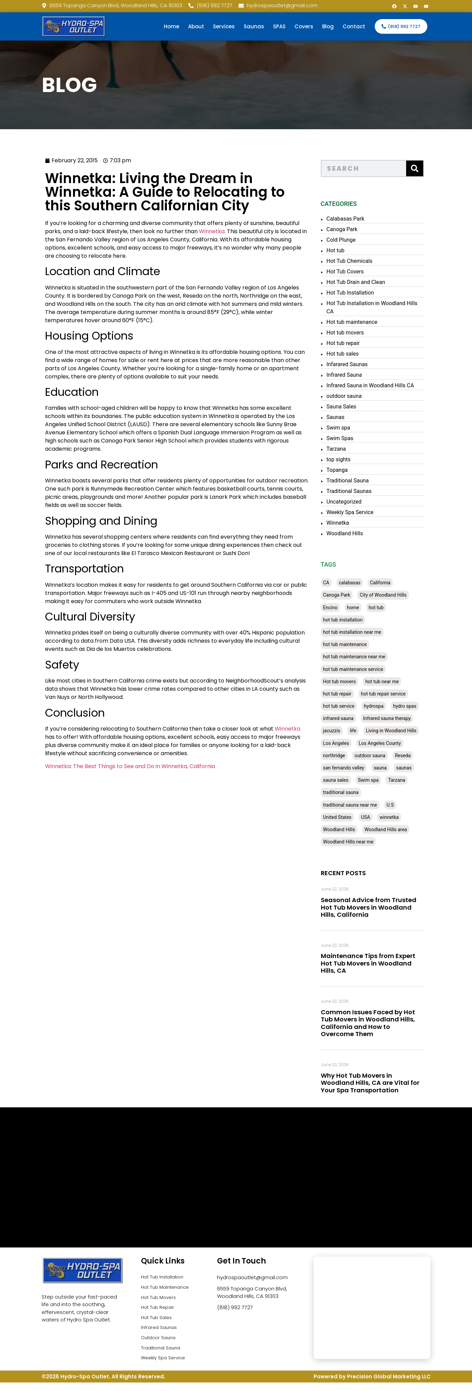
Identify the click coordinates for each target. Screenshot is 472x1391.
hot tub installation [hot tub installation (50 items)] (352, 620)
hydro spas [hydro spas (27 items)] (414, 706)
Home (171, 26)
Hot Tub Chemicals (359, 261)
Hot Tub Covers (354, 271)
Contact (354, 26)
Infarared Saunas (356, 364)
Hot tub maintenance (361, 322)
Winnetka (189, 231)
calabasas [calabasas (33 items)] (359, 582)
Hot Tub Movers (160, 1299)
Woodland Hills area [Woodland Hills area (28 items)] (395, 829)
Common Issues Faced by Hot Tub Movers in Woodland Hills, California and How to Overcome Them (377, 1023)
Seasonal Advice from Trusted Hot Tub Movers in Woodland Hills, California (378, 907)
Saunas (254, 26)
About (196, 26)
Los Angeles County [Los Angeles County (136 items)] (389, 743)
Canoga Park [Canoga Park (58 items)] (346, 595)
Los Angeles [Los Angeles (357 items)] (346, 743)
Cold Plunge (351, 240)
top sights (348, 459)
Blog (328, 26)
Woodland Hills (354, 533)
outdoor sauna (353, 396)
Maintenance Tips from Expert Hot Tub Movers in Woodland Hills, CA (377, 963)
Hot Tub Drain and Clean (365, 282)
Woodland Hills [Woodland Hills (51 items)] (349, 829)
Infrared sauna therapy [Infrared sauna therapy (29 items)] (396, 718)
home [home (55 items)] (363, 607)
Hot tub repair (353, 343)
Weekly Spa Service (359, 512)
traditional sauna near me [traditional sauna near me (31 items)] (360, 805)
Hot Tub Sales (158, 1321)
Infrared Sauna (354, 375)
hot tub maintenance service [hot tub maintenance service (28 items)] (363, 669)
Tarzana (346, 449)
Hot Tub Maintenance (168, 1288)
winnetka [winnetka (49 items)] (398, 817)
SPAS (279, 26)
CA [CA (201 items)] (336, 582)
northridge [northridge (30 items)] (344, 755)
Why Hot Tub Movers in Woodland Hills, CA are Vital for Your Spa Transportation (379, 1082)
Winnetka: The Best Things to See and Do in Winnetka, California (107, 766)
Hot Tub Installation (360, 292)
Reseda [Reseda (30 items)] (412, 755)
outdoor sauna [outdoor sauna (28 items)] (379, 755)
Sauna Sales (351, 406)
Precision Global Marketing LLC (389, 1385)
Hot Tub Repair (159, 1310)
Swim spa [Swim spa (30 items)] (378, 780)
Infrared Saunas (161, 1332)
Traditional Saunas (358, 491)
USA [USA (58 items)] (375, 817)
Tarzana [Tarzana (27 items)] (406, 780)
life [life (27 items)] (362, 730)
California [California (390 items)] (390, 582)
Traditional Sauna (357, 480)
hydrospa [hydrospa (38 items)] (383, 706)
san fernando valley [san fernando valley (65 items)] (353, 768)
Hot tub (345, 250)
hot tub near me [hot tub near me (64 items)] (391, 681)
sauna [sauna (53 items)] (389, 768)
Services (224, 26)
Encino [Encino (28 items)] (340, 607)
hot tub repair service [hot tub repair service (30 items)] (393, 694)
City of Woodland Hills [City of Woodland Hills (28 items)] (392, 595)
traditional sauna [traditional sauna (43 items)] (350, 792)
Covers (304, 26)
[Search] (424, 168)
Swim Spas (349, 438)
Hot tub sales (352, 353)
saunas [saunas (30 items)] (413, 768)
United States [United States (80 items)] (347, 817)
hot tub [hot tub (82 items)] (385, 607)
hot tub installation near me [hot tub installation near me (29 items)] (362, 632)
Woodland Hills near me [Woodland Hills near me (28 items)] (358, 841)
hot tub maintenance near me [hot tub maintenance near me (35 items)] (364, 656)
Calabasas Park (355, 218)
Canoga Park (351, 229)
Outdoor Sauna (160, 1343)
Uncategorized (353, 501)
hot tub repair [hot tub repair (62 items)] (347, 694)
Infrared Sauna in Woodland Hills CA (380, 385)
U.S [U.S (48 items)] (399, 805)
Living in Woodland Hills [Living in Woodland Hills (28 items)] (400, 730)
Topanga (346, 470)
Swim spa (348, 427)
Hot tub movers (355, 332)
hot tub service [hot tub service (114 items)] (348, 706)
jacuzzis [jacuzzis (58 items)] (341, 730)
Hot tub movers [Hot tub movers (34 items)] (349, 681)
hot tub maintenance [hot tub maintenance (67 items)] (354, 644)
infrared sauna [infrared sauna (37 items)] (348, 718)
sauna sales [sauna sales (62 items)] (345, 780)
